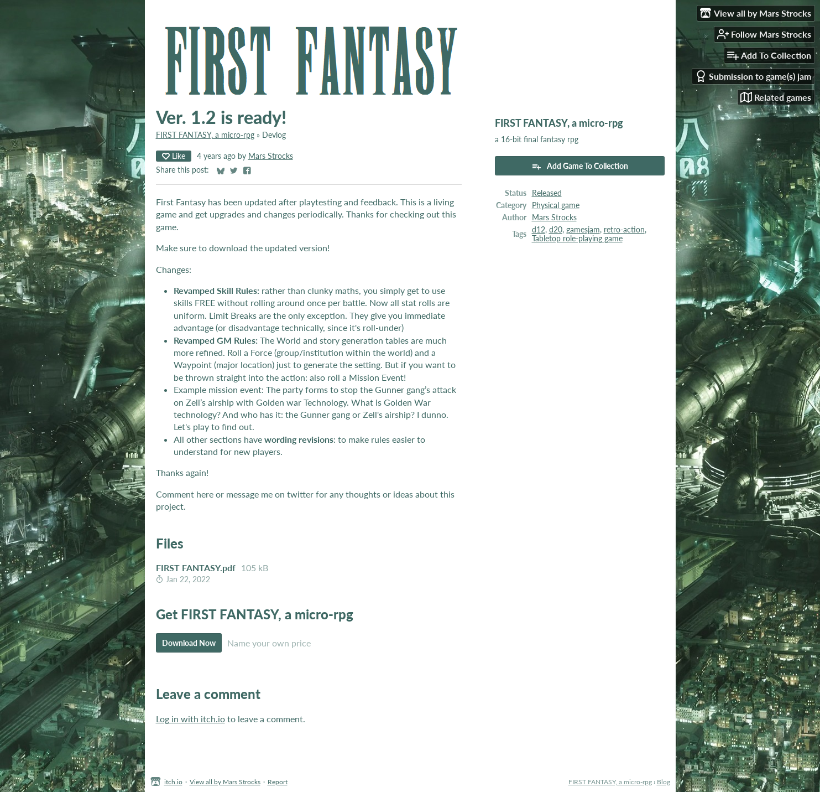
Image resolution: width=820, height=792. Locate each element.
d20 (555, 229)
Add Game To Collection (579, 166)
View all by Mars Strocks (225, 782)
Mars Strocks (270, 156)
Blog (663, 782)
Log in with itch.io (190, 718)
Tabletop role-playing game (577, 238)
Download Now (189, 643)
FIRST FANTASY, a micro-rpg (205, 135)
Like (173, 156)
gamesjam (583, 229)
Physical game (555, 205)
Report (278, 782)
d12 (538, 229)
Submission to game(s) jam (753, 76)
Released (547, 193)
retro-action (624, 229)
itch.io (173, 782)
